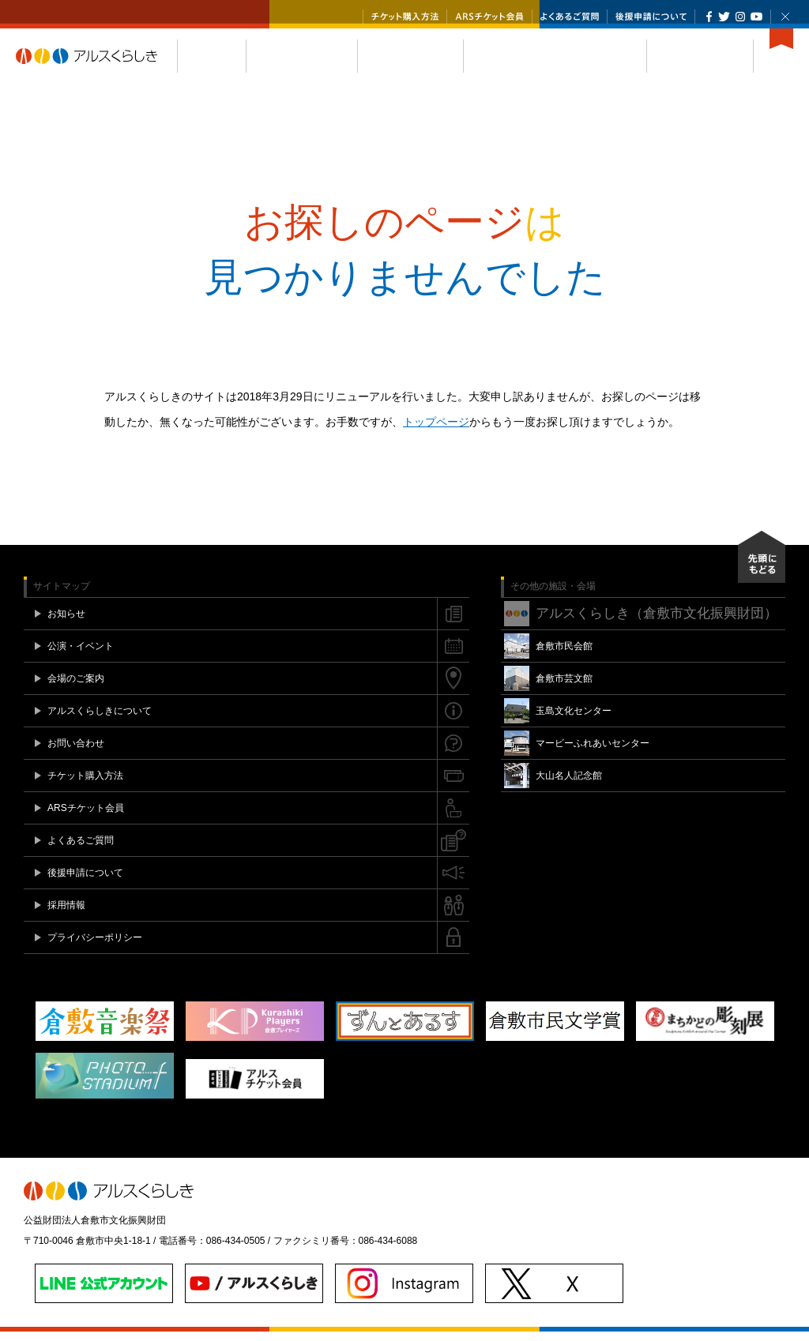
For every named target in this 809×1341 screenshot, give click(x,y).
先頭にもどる (761, 566)
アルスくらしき (96, 65)
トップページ (436, 431)
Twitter (724, 16)
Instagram (740, 16)
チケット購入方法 (404, 16)
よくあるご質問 (569, 16)
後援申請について (651, 16)
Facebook (709, 16)
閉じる (785, 16)
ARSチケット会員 (489, 16)
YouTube (756, 16)
